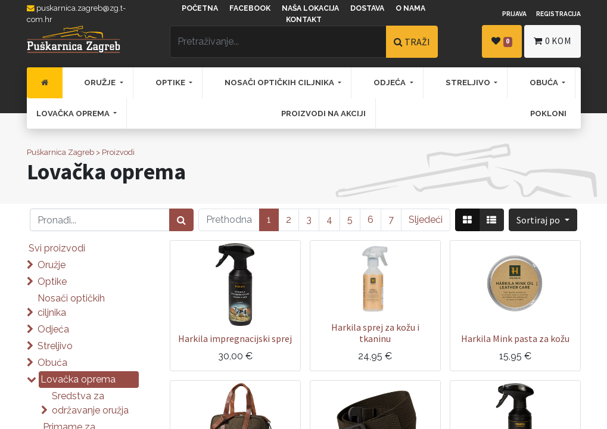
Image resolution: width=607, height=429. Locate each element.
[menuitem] (45, 82)
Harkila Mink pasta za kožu (515, 338)
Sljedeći (426, 219)
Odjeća (53, 329)
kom (552, 40)
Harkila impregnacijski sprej (235, 338)
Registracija (558, 13)
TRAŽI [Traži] (412, 42)
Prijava (514, 13)
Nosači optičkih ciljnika (71, 305)
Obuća (52, 362)
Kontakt (304, 19)
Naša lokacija (310, 8)
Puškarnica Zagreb (60, 152)
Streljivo (55, 346)
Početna (200, 8)
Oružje (52, 265)
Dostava (367, 8)
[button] (543, 220)
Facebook (249, 8)
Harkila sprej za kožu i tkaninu (375, 332)
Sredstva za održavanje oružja (90, 403)
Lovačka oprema (78, 379)
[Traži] (181, 220)
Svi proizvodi (57, 248)
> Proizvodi (115, 152)
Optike (52, 281)
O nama (410, 8)
